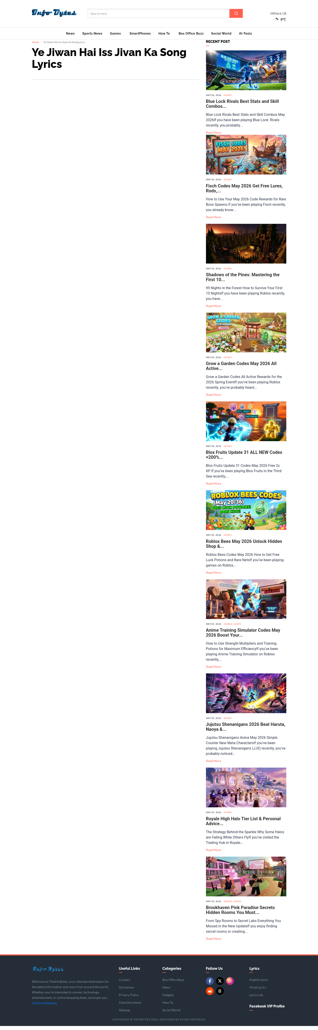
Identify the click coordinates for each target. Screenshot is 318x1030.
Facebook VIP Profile (267, 1010)
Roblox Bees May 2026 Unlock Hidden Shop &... (244, 548)
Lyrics (254, 972)
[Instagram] (230, 985)
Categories (171, 972)
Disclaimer (126, 991)
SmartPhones (140, 33)
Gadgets (168, 999)
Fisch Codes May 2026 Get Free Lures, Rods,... (244, 192)
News (70, 33)
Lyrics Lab (256, 999)
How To (164, 33)
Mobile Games (232, 628)
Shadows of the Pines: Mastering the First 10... (243, 281)
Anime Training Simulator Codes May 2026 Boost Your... (243, 637)
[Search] (236, 13)
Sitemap (124, 1014)
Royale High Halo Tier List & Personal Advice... (243, 825)
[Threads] (220, 995)
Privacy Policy (129, 999)
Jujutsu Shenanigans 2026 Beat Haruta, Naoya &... (245, 731)
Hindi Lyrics (257, 991)
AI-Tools (245, 33)
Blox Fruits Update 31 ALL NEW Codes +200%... (244, 459)
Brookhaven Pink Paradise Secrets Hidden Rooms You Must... (240, 914)
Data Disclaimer (130, 1007)
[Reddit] (210, 995)
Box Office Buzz (191, 33)
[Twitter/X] (220, 985)
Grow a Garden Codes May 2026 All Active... (241, 370)
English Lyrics (258, 984)
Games (115, 33)
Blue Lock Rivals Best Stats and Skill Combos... (242, 108)
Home (35, 46)
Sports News (92, 33)
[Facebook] (210, 985)
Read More (213, 137)
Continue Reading (44, 1007)
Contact (124, 984)
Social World (221, 33)
